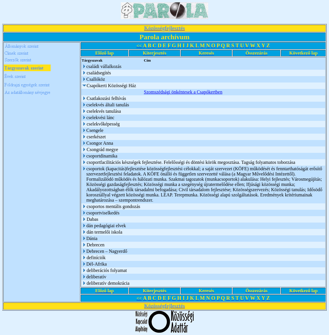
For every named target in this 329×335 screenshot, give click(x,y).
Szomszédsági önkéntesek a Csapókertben (183, 91)
